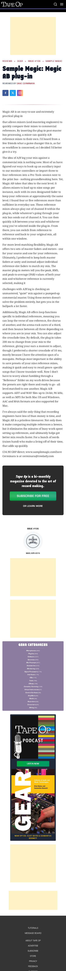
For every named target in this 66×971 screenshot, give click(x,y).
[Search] (55, 4)
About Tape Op (33, 940)
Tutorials (33, 928)
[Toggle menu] (62, 4)
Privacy (33, 961)
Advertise (33, 946)
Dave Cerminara (26, 83)
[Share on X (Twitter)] (13, 93)
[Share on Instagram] (20, 93)
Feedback (33, 966)
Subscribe (33, 951)
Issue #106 (34, 61)
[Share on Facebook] (5, 93)
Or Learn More (33, 506)
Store (33, 956)
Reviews (7, 61)
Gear (20, 61)
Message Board (33, 933)
